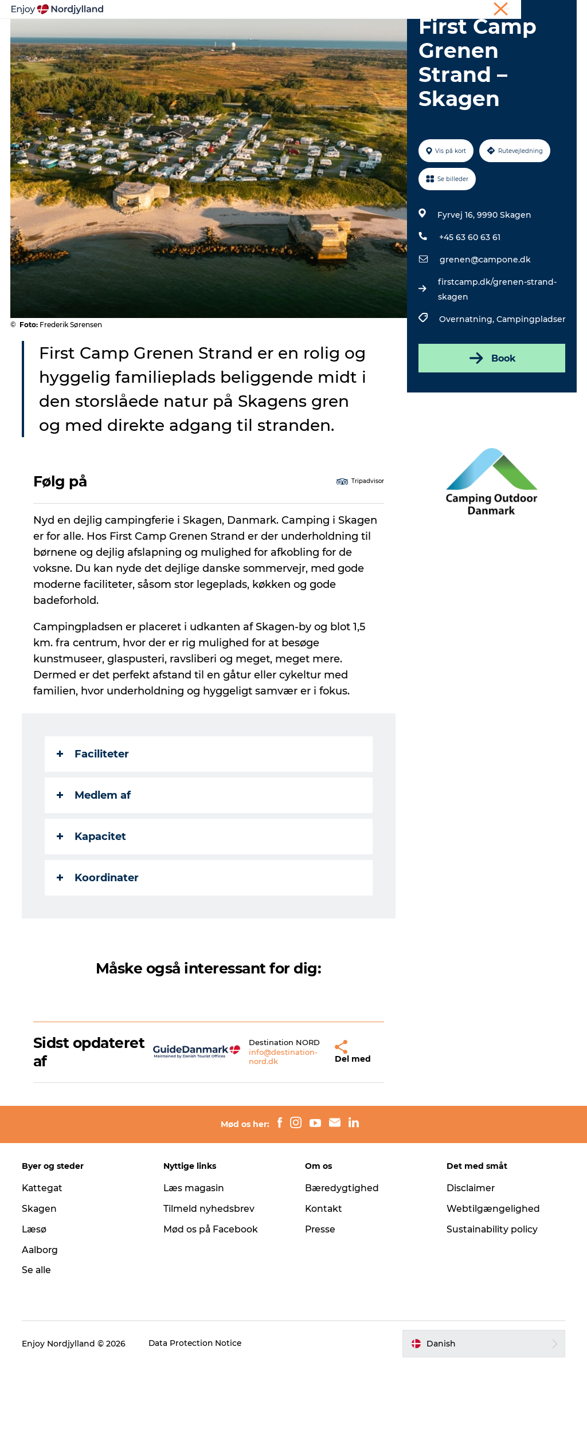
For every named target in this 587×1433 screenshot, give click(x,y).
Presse (320, 1295)
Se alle (38, 1337)
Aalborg (41, 1316)
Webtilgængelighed (492, 1275)
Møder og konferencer (485, 11)
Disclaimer (470, 1254)
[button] (306, 1118)
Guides (437, 37)
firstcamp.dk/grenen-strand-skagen (496, 354)
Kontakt (324, 1275)
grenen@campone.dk (484, 325)
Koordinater (99, 942)
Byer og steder (373, 37)
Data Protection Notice (197, 1410)
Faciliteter (94, 818)
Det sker (266, 49)
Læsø (35, 1295)
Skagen (40, 1275)
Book (491, 423)
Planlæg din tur (290, 37)
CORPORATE (555, 11)
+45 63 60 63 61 (469, 302)
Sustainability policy (492, 1295)
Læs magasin (195, 1254)
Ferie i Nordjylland (405, 11)
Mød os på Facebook (212, 1295)
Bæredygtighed (342, 1254)
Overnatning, (467, 384)
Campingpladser (530, 384)
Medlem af (95, 860)
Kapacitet (92, 901)
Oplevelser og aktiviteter (187, 37)
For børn (320, 49)
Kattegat (44, 1254)
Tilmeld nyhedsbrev (210, 1275)
